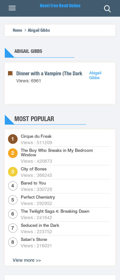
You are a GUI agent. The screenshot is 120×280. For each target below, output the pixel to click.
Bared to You (33, 183)
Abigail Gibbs (39, 30)
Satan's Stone (34, 239)
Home (17, 30)
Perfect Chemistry (38, 197)
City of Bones (34, 169)
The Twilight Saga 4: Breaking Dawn (55, 211)
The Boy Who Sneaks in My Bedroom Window (57, 152)
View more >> (27, 260)
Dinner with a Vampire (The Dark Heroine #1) (61, 73)
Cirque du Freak (36, 136)
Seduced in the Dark (40, 225)
